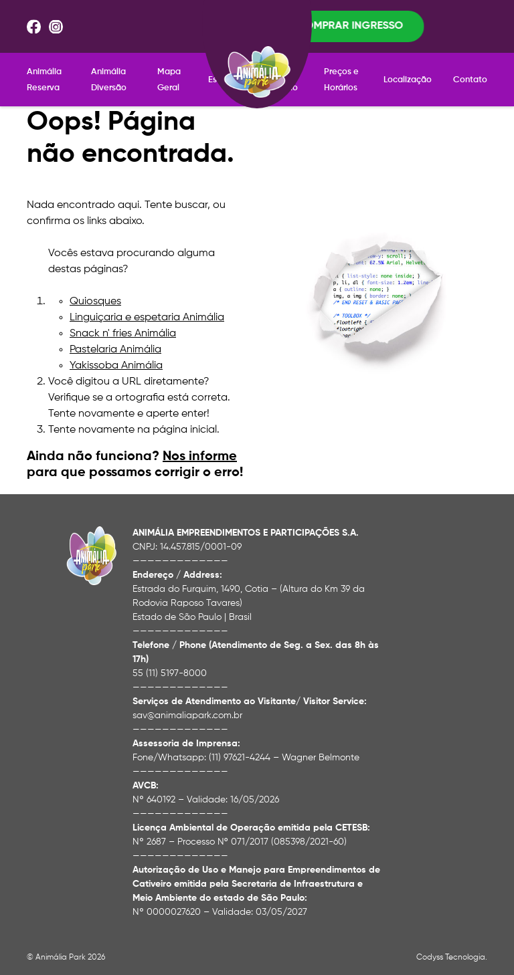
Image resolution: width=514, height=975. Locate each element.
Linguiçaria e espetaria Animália (147, 307)
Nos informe (200, 446)
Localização (407, 70)
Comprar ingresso (429, 21)
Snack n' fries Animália (123, 323)
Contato (470, 70)
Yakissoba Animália (116, 355)
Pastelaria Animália (115, 339)
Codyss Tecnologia (450, 948)
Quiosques (95, 291)
